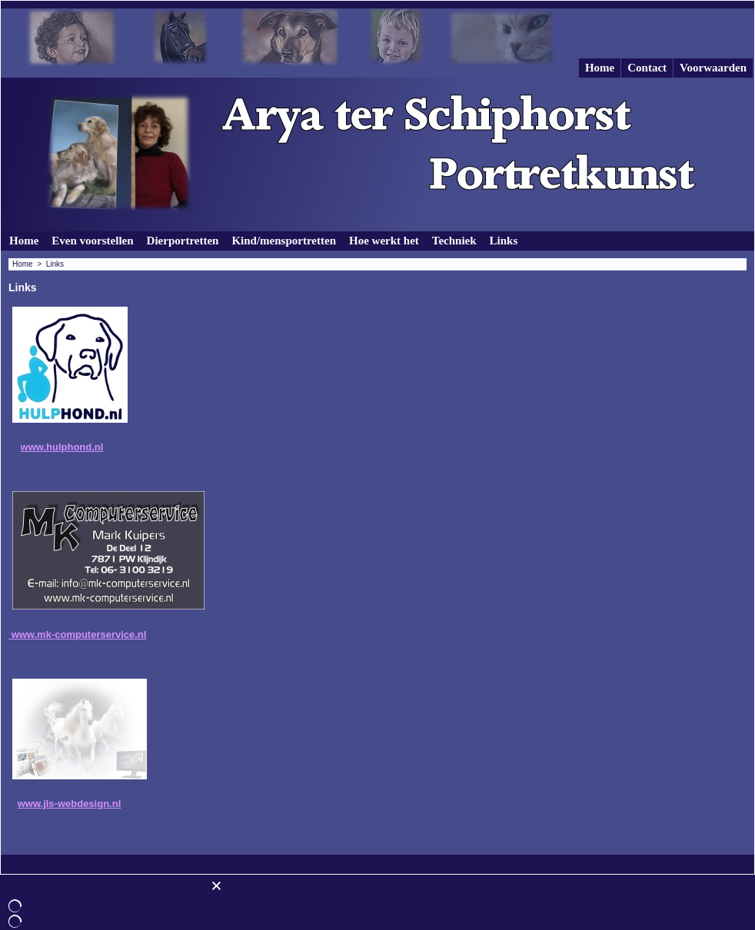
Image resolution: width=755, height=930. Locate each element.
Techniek (454, 240)
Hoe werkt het (384, 240)
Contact (647, 67)
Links (504, 240)
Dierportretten (183, 240)
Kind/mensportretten (283, 240)
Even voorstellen (92, 240)
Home (599, 67)
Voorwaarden (713, 67)
